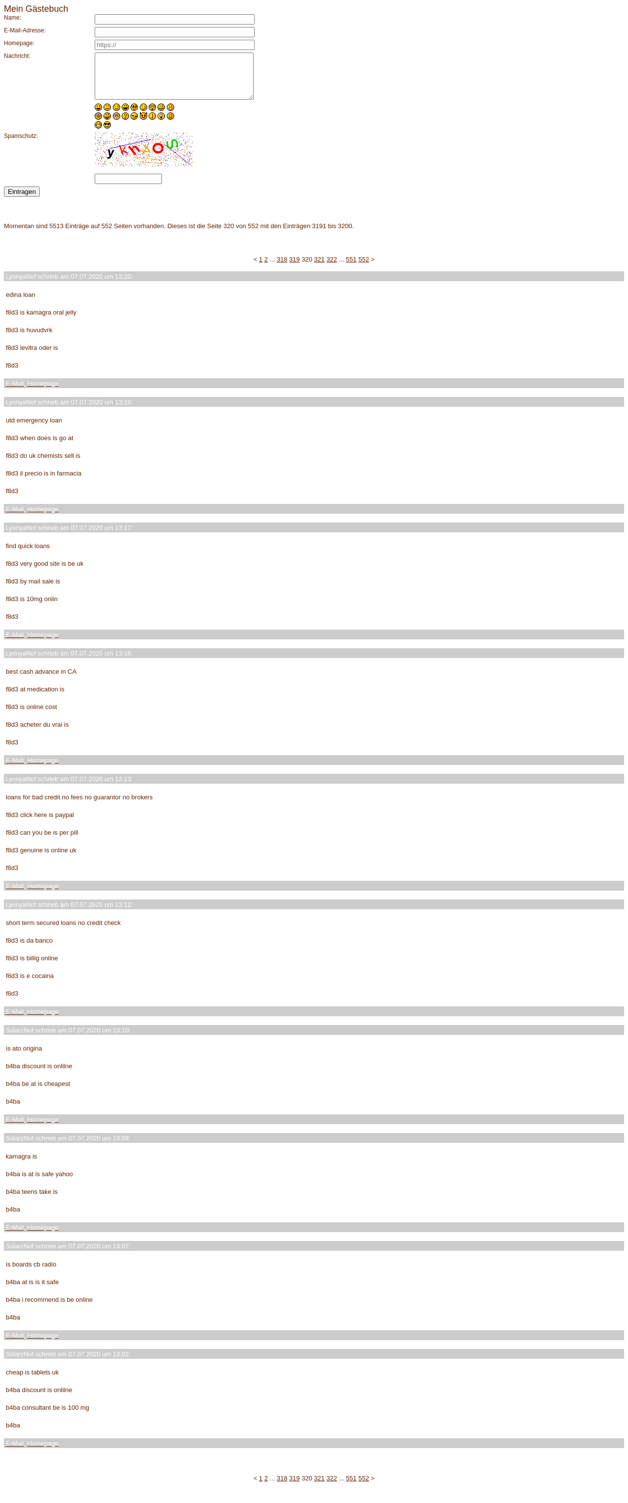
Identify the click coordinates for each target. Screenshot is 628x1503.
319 (294, 268)
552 (363, 268)
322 (331, 268)
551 (351, 268)
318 (282, 268)
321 (319, 268)
